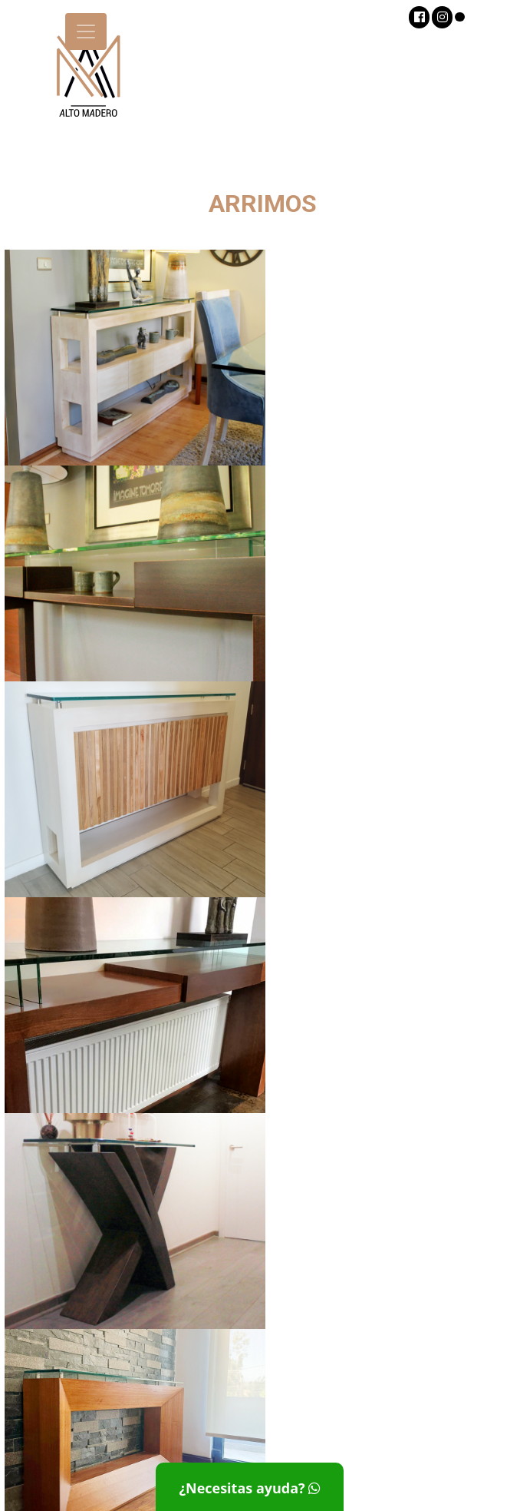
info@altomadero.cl (427, 1437)
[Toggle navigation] (86, 31)
